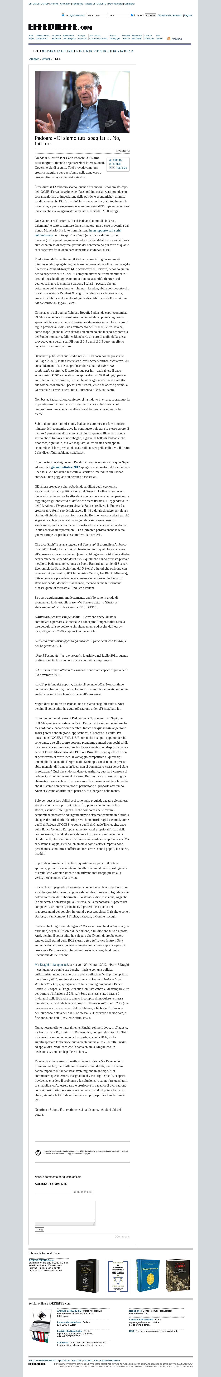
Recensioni (137, 35)
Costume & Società (98, 38)
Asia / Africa (94, 35)
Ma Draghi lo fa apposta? (51, 964)
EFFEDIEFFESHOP (39, 3)
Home (31, 35)
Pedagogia (115, 38)
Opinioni (126, 38)
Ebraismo (56, 38)
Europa (81, 35)
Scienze (148, 35)
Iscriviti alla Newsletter (69, 1335)
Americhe (56, 35)
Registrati (188, 15)
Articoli (46, 58)
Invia (39, 1233)
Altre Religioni (69, 38)
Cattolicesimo (42, 38)
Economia (82, 38)
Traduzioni (149, 38)
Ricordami (138, 15)
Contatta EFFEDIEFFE (141, 1324)
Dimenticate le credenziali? (170, 15)
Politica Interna (42, 35)
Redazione (77, 3)
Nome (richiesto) (83, 1191)
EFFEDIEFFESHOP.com (41, 1264)
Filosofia (126, 35)
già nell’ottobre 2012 (65, 467)
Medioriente (68, 35)
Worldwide (136, 38)
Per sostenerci (115, 3)
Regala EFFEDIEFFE (95, 3)
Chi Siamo (65, 3)
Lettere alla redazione (69, 1326)
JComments (122, 1240)
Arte (158, 35)
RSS (131, 1335)
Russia (113, 35)
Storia (31, 38)
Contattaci (129, 3)
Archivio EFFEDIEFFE (69, 1315)
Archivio (54, 3)
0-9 (44, 50)
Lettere (159, 38)
